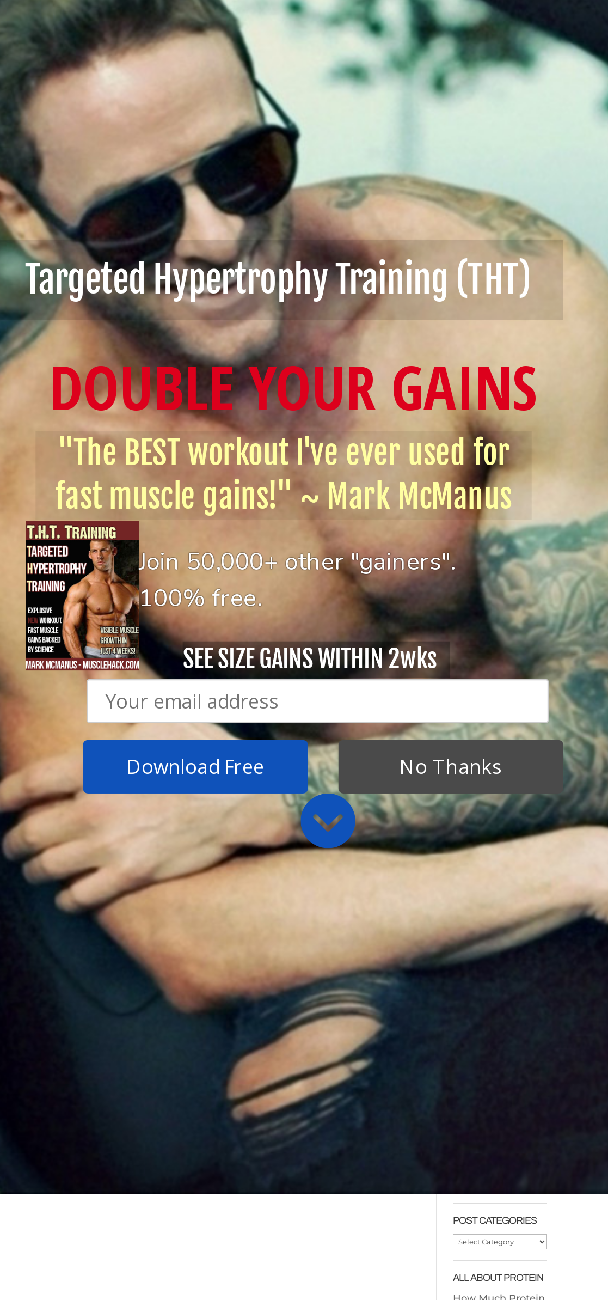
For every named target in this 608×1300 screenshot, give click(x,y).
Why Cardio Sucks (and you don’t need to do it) (243, 1203)
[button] (305, 111)
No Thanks (451, 297)
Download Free (194, 297)
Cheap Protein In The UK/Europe (494, 933)
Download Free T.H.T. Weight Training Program (120, 1127)
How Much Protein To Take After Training (499, 988)
